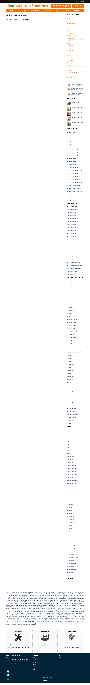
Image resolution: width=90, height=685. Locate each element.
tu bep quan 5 (70, 441)
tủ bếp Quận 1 (74, 593)
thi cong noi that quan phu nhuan (74, 182)
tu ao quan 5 (70, 367)
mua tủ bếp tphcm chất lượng (64, 593)
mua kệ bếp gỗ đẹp (60, 601)
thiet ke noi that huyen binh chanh (74, 265)
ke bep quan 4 (70, 516)
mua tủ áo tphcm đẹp (24, 610)
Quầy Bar (69, 58)
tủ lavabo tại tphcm (31, 624)
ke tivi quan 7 (70, 298)
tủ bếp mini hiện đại (36, 592)
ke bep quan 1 (70, 507)
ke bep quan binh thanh (72, 545)
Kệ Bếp (68, 53)
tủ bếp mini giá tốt (27, 592)
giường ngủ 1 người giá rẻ (38, 618)
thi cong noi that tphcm (72, 197)
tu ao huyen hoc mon (72, 417)
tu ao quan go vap (71, 391)
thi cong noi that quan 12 (73, 164)
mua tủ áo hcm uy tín (70, 608)
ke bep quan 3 (70, 513)
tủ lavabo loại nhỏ (65, 623)
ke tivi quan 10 (70, 307)
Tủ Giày (69, 70)
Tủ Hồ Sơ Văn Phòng (72, 72)
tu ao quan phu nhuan (72, 405)
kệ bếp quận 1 (70, 504)
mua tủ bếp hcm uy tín (47, 592)
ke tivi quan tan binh (71, 325)
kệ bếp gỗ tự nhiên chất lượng (22, 601)
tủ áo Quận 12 (30, 611)
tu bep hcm (69, 498)
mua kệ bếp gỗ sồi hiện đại (73, 603)
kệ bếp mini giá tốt (63, 600)
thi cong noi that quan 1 (72, 132)
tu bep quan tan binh (72, 474)
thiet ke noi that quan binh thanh (74, 245)
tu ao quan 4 (70, 364)
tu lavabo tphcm (71, 582)
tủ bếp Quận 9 (39, 595)
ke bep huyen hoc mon (72, 569)
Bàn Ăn (69, 18)
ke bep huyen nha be (71, 563)
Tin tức (57, 10)
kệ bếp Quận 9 (59, 605)
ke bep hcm (69, 575)
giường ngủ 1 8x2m (76, 618)
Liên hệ (82, 1)
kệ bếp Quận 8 (52, 605)
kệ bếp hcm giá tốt (62, 598)
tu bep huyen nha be (71, 486)
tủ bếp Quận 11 (54, 595)
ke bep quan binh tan (72, 548)
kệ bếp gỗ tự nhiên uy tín (73, 600)
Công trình (47, 10)
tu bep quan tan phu (71, 477)
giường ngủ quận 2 (51, 619)
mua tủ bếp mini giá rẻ (13, 593)
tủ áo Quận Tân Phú (68, 611)
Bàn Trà (69, 31)
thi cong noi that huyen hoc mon (74, 194)
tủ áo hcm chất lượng (35, 608)
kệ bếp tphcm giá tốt (71, 598)
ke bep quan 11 (70, 537)
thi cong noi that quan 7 (72, 149)
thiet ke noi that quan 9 (72, 230)
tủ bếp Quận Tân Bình (25, 597)
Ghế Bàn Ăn (70, 40)
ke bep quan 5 (70, 519)
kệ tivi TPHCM (67, 615)
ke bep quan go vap (71, 543)
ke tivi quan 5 (70, 293)
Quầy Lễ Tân (70, 60)
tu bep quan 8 (70, 450)
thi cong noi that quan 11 (73, 161)
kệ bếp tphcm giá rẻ (12, 600)
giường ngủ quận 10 (41, 619)
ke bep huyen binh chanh (72, 566)
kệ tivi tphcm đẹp (31, 613)
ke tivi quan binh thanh (72, 319)
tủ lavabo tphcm (23, 624)
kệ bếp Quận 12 (66, 605)
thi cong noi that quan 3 (72, 138)
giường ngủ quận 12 (32, 619)
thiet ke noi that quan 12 (72, 239)
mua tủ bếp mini (10, 592)
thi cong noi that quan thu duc (74, 185)
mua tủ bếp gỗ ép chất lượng (36, 593)
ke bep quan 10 (70, 534)
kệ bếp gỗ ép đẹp (38, 600)
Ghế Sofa (69, 43)
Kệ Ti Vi (69, 55)
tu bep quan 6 (70, 444)
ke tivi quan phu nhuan (72, 331)
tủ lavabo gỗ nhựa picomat (43, 623)
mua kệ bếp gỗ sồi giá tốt (46, 603)
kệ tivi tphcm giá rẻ (15, 613)
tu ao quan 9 (70, 379)
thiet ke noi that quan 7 (72, 224)
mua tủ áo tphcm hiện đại (59, 608)
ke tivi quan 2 (70, 284)
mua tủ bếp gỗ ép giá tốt (24, 593)
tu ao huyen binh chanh (72, 414)
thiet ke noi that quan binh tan (74, 248)
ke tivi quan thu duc (71, 334)
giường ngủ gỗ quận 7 (49, 621)
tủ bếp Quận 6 (25, 595)
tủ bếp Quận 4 (11, 595)
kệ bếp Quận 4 (38, 605)
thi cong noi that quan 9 (72, 155)
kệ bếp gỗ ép (65, 597)
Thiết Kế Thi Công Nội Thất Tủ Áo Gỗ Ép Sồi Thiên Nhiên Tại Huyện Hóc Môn (77, 89)
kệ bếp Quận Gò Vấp (75, 605)
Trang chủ (12, 10)
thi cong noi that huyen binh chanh (75, 191)
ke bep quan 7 (70, 525)
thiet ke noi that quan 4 (72, 215)
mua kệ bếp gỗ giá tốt (35, 603)
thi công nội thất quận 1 (76, 615)
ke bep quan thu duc (71, 560)
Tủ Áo (68, 65)
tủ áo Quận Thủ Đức (78, 611)
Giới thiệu (24, 10)
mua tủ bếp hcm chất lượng (50, 593)
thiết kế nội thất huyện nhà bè (25, 618)
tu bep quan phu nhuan (72, 480)
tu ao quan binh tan (71, 397)
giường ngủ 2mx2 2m (31, 621)
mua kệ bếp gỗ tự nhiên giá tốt (60, 603)
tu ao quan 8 (70, 376)
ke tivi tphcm (70, 346)
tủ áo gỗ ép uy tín (26, 608)
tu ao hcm (69, 423)
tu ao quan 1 (70, 355)
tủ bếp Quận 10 (46, 595)
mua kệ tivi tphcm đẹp (28, 615)
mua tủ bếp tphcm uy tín (57, 592)
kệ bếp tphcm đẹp (29, 600)
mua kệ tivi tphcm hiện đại (74, 613)
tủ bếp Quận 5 (18, 595)
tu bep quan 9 (70, 453)
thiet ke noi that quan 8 (72, 227)
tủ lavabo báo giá (32, 623)
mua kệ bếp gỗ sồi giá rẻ (70, 601)
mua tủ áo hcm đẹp (13, 610)
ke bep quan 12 (70, 540)
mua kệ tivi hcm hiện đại (61, 613)
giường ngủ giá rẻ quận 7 (73, 621)
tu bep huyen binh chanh (72, 489)
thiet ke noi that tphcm (72, 271)
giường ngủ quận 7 (22, 619)
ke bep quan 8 (70, 528)
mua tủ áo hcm (54, 606)
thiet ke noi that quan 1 (72, 206)
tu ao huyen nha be (71, 411)
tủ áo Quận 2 (75, 610)
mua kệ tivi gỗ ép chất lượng (56, 615)
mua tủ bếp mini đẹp (68, 592)
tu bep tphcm (70, 495)
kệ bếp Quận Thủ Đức (30, 606)
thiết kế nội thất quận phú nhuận (73, 616)
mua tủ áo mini (46, 606)
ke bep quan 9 (70, 531)
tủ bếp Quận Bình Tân (15, 597)
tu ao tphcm (70, 420)
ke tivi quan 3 (70, 287)
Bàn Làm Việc (70, 26)
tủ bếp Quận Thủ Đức (57, 597)
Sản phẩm (34, 10)
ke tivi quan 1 (70, 281)
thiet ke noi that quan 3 (72, 212)
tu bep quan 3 (70, 436)
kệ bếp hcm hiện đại (42, 598)
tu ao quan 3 (70, 361)
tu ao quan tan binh (71, 399)
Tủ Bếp (68, 67)
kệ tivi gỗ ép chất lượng (50, 613)
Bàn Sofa (69, 28)
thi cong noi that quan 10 (73, 158)
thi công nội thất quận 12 (22, 616)
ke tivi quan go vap (71, 316)
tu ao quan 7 (70, 373)
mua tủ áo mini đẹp (33, 610)
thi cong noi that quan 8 (72, 152)
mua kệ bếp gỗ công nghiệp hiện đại (26, 605)
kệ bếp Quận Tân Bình (20, 606)
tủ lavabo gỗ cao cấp (55, 623)
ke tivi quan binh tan (71, 322)
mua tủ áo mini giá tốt (54, 610)
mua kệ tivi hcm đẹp (18, 615)
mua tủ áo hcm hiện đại (46, 608)
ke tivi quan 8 (70, 301)
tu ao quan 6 (70, 370)
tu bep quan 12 (70, 462)
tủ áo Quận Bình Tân (48, 611)
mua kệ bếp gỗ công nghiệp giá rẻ (21, 603)
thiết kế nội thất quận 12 (44, 616)
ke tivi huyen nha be (71, 337)
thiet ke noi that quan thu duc (73, 259)
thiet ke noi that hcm (71, 274)
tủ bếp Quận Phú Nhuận (46, 597)
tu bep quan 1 (70, 430)
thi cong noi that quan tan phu (74, 179)
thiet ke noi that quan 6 (72, 221)
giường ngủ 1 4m (67, 618)
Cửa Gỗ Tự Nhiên (71, 38)
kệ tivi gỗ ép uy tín (40, 613)
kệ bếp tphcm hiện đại (52, 598)
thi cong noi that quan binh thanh (74, 170)
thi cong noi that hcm (72, 200)
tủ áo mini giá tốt (17, 608)
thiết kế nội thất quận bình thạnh (58, 616)
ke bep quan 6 (70, 522)
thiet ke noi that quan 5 (72, 218)
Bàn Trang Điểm (71, 33)
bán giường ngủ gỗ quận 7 (61, 621)
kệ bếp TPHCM (39, 606)
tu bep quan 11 (70, 459)
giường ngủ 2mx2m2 (21, 621)
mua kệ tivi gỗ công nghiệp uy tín (41, 615)
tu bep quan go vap (71, 465)
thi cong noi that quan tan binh (74, 176)
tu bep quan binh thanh (72, 468)
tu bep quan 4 (70, 439)
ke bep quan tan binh (72, 551)
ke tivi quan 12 (70, 313)
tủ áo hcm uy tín (62, 606)
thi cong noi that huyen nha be (74, 188)
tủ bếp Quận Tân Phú (35, 597)
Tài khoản (78, 1)
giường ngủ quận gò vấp (61, 619)
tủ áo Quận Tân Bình (58, 611)
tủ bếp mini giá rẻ (18, 592)
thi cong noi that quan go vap (73, 167)
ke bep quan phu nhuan (72, 557)
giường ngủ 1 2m (48, 618)
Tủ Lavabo (69, 75)
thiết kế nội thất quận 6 (33, 616)
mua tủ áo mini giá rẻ (43, 610)
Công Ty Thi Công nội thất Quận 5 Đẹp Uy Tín (17, 15)
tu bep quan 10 (70, 456)
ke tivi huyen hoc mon (72, 343)
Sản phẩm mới (70, 62)
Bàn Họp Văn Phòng (71, 23)
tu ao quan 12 (70, 388)
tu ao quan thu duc (71, 408)
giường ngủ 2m (12, 621)
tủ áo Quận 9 (24, 611)
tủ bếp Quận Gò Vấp (70, 595)
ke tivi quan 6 (70, 295)
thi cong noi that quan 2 (72, 135)
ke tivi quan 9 (70, 304)
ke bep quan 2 (70, 510)
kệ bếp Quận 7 (45, 605)
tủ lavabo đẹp (16, 623)
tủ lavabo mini (73, 623)
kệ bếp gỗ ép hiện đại (50, 601)
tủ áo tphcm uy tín (71, 606)
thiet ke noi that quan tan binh (74, 251)
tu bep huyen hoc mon (72, 492)
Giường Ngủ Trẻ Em (71, 48)
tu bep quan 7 (70, 447)
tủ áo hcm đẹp (79, 606)
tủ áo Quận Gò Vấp (38, 611)
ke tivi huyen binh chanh (72, 340)
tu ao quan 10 (70, 382)
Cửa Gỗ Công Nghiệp (72, 35)
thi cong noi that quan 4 (72, 141)
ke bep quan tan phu (71, 554)
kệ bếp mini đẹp (45, 600)
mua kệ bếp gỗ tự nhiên (18, 598)
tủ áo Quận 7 (10, 611)
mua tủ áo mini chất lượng (66, 610)
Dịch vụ (66, 10)
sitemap (45, 680)
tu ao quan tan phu (71, 402)
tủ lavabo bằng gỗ (24, 623)
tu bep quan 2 (70, 433)
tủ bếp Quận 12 (61, 595)
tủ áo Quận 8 (17, 611)
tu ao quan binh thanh (72, 394)
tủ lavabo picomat (15, 624)
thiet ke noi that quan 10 (72, 233)
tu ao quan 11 (70, 385)
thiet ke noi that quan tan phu (73, 253)
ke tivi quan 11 (70, 310)
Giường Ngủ (70, 45)
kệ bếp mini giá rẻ (54, 600)
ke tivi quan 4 (70, 290)
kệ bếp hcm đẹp (20, 600)
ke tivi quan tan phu (71, 328)
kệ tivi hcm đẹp (22, 613)
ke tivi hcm (69, 349)
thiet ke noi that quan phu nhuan (74, 256)
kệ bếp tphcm (78, 597)
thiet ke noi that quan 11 (72, 236)
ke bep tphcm (70, 572)
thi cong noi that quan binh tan (74, 173)
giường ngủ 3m (40, 621)
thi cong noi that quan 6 (72, 147)
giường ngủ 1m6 (72, 619)
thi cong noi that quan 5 (72, 144)
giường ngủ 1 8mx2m (58, 618)
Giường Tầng (70, 50)
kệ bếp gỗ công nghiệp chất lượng (37, 601)
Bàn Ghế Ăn (70, 21)
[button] (78, 6)
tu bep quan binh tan (72, 471)
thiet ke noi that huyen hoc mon (74, 268)
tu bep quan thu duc (71, 483)
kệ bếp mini (71, 597)
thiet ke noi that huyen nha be (73, 262)
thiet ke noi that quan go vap (73, 242)
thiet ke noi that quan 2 (72, 209)
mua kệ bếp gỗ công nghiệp (30, 598)
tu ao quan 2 (70, 358)
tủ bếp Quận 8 (32, 595)
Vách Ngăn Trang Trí (71, 77)
